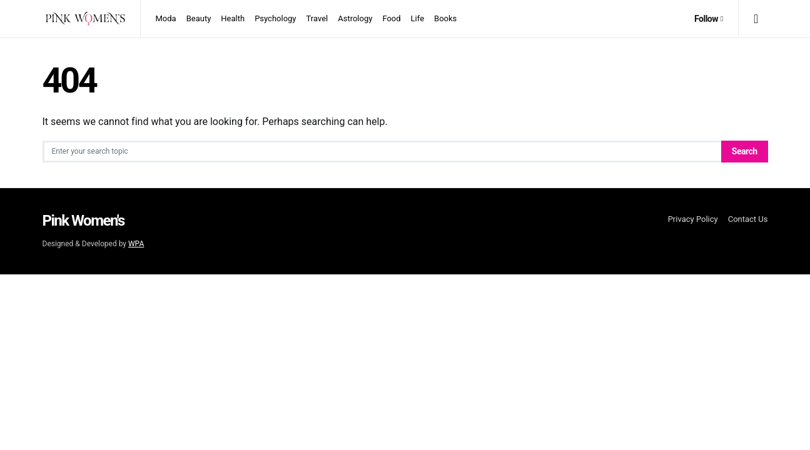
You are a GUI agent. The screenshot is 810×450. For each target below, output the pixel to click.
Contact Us (748, 219)
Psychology (275, 18)
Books (445, 18)
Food (391, 18)
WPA (136, 243)
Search (744, 151)
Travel (317, 18)
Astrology (355, 18)
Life (417, 18)
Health (233, 18)
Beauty (198, 18)
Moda (166, 18)
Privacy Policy (693, 219)
